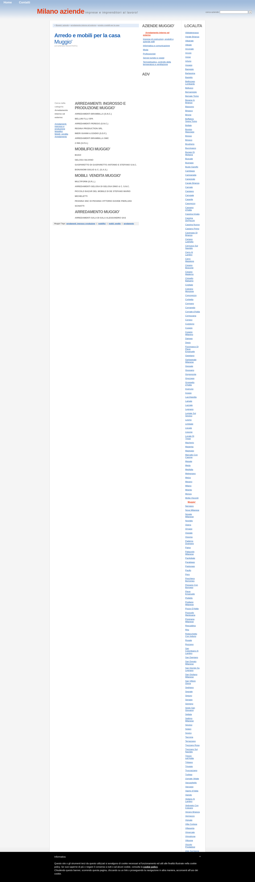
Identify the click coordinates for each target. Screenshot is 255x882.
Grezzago (189, 378)
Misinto (188, 490)
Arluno (188, 61)
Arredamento (61, 136)
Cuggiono (189, 324)
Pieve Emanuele (190, 592)
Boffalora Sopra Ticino (191, 120)
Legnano (189, 409)
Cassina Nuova (192, 224)
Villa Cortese (191, 824)
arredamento (129, 224)
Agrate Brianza (192, 36)
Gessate (189, 366)
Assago (188, 65)
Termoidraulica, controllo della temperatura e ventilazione (157, 63)
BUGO (78, 155)
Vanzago (189, 787)
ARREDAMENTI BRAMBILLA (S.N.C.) (93, 114)
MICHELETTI (81, 196)
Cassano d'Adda (189, 208)
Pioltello (189, 598)
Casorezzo (190, 203)
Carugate (189, 195)
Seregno (189, 704)
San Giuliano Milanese (191, 675)
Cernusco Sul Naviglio (191, 247)
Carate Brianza (192, 183)
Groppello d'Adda (189, 383)
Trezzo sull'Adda (189, 757)
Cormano (189, 303)
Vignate (188, 820)
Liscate (188, 428)
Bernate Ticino (192, 96)
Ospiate (189, 533)
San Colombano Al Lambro (191, 651)
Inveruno (189, 389)
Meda (188, 465)
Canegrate (190, 179)
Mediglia (189, 469)
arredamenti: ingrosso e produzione (80, 224)
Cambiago (190, 171)
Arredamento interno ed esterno (156, 33)
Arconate (189, 49)
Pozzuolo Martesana (190, 613)
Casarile (189, 199)
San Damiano (191, 657)
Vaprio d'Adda (191, 791)
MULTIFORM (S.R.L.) (85, 181)
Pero (187, 574)
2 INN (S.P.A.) (81, 143)
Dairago (189, 338)
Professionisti (149, 54)
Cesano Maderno (189, 273)
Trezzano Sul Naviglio (191, 750)
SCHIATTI (79, 206)
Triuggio (189, 766)
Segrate (189, 691)
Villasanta (189, 828)
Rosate (188, 640)
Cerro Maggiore (189, 260)
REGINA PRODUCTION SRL (89, 128)
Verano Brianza (192, 812)
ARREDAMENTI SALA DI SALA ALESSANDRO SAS (100, 218)
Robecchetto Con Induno (191, 635)
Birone (188, 115)
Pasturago (190, 566)
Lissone (189, 432)
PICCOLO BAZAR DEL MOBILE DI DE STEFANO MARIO (102, 191)
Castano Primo (192, 228)
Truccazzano (191, 770)
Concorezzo (190, 295)
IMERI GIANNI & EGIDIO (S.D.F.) (91, 133)
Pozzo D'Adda (192, 608)
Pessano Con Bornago (191, 586)
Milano (188, 486)
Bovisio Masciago (189, 130)
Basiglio (189, 77)
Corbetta (189, 299)
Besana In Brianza (190, 101)
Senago (189, 699)
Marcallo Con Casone (191, 456)
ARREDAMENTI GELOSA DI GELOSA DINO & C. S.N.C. (102, 186)
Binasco (189, 110)
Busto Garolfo (191, 167)
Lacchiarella (190, 397)
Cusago (189, 328)
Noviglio (189, 521)
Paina (188, 547)
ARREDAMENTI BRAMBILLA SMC (92, 138)
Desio (188, 342)
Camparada (190, 175)
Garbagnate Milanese (190, 360)
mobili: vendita (115, 224)
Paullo (188, 570)
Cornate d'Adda (192, 311)
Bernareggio (191, 92)
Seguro (188, 695)
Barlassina (190, 73)
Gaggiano (189, 355)
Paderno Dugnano (189, 542)
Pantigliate (190, 558)
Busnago (189, 163)
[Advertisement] (81, 75)
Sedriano (189, 687)
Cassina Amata (192, 214)
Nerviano (189, 506)
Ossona (189, 537)
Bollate (188, 125)
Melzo (188, 477)
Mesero (188, 481)
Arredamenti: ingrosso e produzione (61, 126)
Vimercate (190, 832)
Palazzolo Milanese (189, 552)
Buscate (189, 158)
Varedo (188, 795)
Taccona (189, 737)
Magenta (189, 446)
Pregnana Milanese (189, 620)
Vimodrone (190, 836)
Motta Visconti (191, 498)
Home (8, 2)
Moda (145, 49)
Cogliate (189, 285)
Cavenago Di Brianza (191, 234)
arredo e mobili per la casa (108, 25)
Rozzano (189, 644)
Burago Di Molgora (190, 153)
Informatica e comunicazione (156, 45)
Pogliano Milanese (189, 603)
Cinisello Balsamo (189, 279)
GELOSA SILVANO (84, 160)
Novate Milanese (189, 515)
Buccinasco (190, 148)
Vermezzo (190, 816)
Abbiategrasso (192, 32)
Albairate (189, 41)
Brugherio (189, 144)
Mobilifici (59, 131)
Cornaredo (190, 307)
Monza (188, 494)
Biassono (189, 106)
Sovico (188, 733)
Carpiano (189, 191)
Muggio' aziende (62, 25)
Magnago (189, 451)
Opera (188, 525)
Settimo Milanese (189, 719)
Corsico (188, 320)
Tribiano (189, 762)
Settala (188, 714)
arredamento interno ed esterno (83, 25)
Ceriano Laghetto (189, 240)
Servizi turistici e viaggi (153, 58)
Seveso (188, 725)
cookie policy (150, 867)
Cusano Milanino (189, 333)
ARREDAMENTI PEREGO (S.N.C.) (91, 123)
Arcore (188, 53)
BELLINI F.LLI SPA (84, 118)
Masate (188, 461)
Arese (188, 57)
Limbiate (189, 424)
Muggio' (192, 502)
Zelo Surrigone (192, 851)
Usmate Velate (192, 778)
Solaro (188, 729)
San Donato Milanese (190, 662)
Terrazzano (190, 741)
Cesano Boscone (189, 266)
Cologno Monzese (189, 290)
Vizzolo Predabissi (190, 845)
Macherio (189, 442)
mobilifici (102, 224)
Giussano (189, 370)
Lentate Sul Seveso (190, 414)
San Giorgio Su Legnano (192, 669)
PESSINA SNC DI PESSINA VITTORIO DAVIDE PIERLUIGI (103, 201)
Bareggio (189, 69)
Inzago (188, 393)
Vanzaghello (191, 782)
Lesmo (188, 420)
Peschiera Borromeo (190, 579)
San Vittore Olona (190, 682)
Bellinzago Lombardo (190, 82)
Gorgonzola (190, 374)
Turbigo (188, 774)
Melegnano (190, 473)
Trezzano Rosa (192, 745)
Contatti (24, 2)
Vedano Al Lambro (190, 800)
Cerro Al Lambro (189, 253)
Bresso (188, 136)
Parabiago (190, 562)
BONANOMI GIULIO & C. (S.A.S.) (91, 169)
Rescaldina (190, 625)
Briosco (188, 140)
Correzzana (190, 316)
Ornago (188, 529)
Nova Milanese (192, 510)
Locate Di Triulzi (189, 437)
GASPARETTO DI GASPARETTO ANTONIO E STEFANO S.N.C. (106, 165)
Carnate (189, 187)
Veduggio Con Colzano (192, 806)
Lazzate (189, 405)
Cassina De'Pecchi (190, 219)
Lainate (188, 401)
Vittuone (189, 840)
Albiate (188, 45)
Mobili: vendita (61, 134)
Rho (187, 630)
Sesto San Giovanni (190, 709)
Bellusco (189, 88)
